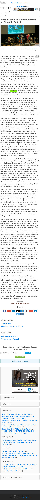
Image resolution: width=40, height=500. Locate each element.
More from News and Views (12, 326)
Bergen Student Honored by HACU (13, 451)
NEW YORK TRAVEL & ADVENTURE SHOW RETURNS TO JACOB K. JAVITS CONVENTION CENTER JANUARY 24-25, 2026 (18, 416)
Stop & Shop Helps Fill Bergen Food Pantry (16, 429)
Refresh (28, 352)
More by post (6, 324)
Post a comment (20, 356)
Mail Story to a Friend (9, 336)
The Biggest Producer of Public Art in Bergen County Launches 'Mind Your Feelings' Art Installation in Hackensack (19, 442)
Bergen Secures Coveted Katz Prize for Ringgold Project (18, 20)
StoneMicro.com (26, 497)
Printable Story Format (10, 339)
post (3, 49)
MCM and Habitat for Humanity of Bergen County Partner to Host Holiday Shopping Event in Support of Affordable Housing (19, 455)
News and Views (34, 49)
